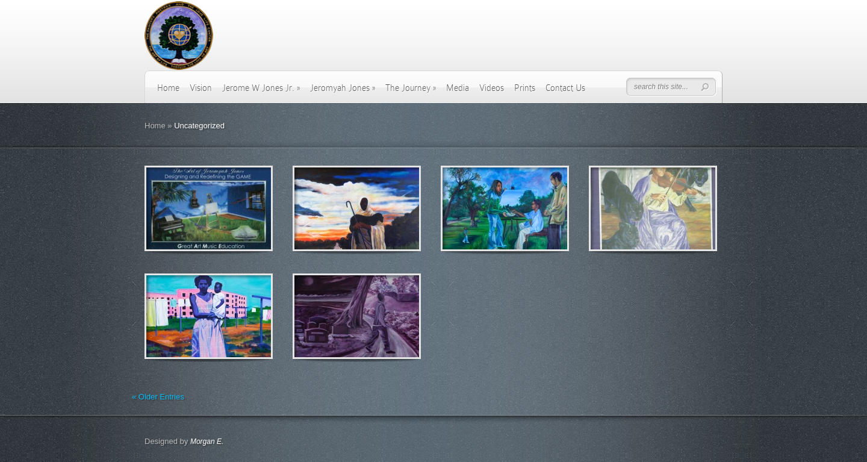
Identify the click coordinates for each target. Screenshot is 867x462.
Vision (201, 88)
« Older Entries (158, 396)
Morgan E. (206, 441)
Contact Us (565, 88)
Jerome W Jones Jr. (261, 88)
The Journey (410, 88)
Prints (524, 88)
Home (168, 88)
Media (457, 88)
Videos (491, 88)
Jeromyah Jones (342, 88)
